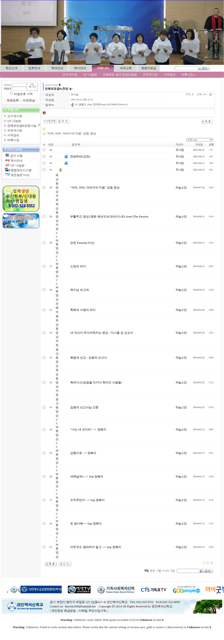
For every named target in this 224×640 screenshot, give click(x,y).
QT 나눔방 (90, 74)
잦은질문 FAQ (20, 175)
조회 (211, 144)
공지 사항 (16, 155)
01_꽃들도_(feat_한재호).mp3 (89, 104)
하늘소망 (181, 187)
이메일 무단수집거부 (92, 610)
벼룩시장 (188, 74)
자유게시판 (150, 74)
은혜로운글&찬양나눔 (21, 125)
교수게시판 (69, 74)
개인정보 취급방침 (63, 610)
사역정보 (170, 74)
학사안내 (17, 160)
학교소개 (11, 68)
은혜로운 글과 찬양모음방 (120, 74)
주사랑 (74, 94)
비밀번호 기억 (23, 94)
